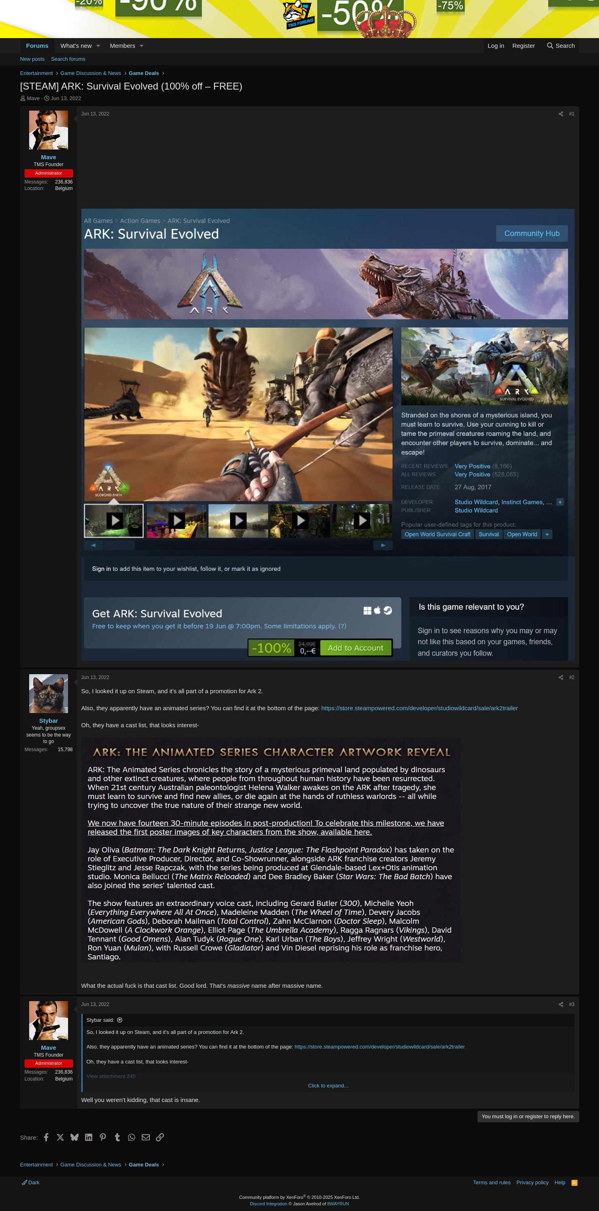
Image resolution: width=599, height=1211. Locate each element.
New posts (32, 59)
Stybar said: (101, 1020)
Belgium (63, 188)
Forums (37, 45)
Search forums (68, 59)
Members (122, 45)
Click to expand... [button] (328, 1086)
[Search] (560, 45)
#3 (571, 1004)
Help (559, 1182)
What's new (76, 45)
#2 (571, 677)
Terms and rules (491, 1182)
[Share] (561, 114)
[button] (98, 45)
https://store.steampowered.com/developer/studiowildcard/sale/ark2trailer (419, 708)
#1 (571, 114)
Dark (31, 1182)
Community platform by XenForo (299, 1197)
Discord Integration (268, 1203)
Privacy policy (532, 1182)
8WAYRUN (338, 1203)
